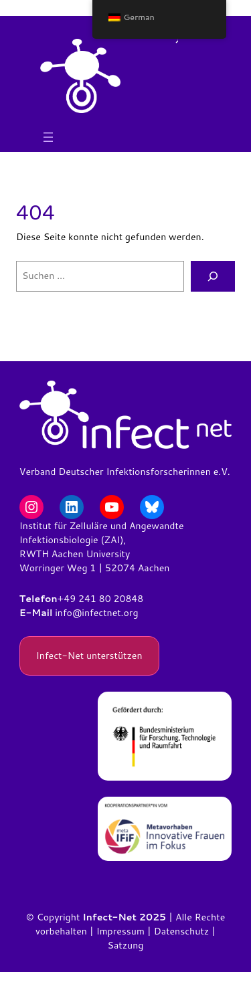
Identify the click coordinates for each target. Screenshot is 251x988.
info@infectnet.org (96, 612)
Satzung (126, 945)
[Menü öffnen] (48, 137)
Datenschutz (181, 931)
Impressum (120, 931)
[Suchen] (213, 276)
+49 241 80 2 (89, 598)
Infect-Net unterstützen (89, 655)
